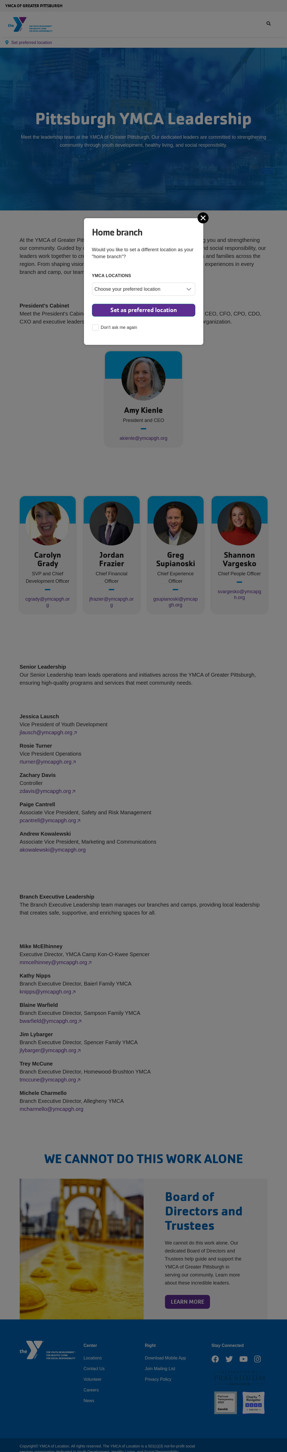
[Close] (203, 218)
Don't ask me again (114, 328)
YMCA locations (111, 275)
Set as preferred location (143, 310)
